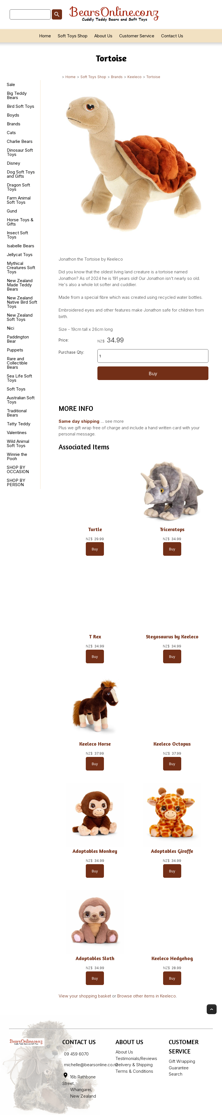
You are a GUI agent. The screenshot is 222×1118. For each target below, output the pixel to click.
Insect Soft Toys (17, 235)
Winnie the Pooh (17, 456)
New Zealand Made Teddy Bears (20, 285)
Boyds (13, 115)
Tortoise (153, 77)
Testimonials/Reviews (136, 1058)
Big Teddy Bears (17, 95)
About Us (103, 35)
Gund (12, 211)
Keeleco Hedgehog (172, 958)
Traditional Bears (17, 413)
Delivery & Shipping (134, 1064)
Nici (10, 328)
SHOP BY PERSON (16, 482)
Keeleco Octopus (172, 744)
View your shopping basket (85, 996)
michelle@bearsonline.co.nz (91, 1064)
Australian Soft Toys (21, 400)
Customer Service (136, 35)
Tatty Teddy (18, 423)
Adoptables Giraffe (172, 851)
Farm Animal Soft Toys (19, 200)
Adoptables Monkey (94, 851)
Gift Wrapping (182, 1061)
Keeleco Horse (95, 744)
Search (175, 1074)
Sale (11, 84)
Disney (13, 163)
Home (45, 35)
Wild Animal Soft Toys (18, 443)
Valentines (17, 432)
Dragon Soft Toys (18, 187)
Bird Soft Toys (20, 106)
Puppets (15, 350)
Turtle (95, 529)
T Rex (95, 637)
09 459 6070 (76, 1054)
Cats (11, 132)
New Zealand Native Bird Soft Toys (22, 302)
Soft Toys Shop (72, 35)
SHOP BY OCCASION (18, 469)
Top (212, 1009)
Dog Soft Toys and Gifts (21, 174)
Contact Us (172, 35)
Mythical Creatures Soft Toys (21, 267)
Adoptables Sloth (95, 958)
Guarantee (179, 1067)
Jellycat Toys (20, 254)
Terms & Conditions (134, 1071)
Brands (117, 77)
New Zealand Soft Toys (20, 317)
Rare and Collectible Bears (17, 363)
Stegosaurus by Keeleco (172, 637)
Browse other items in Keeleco (146, 996)
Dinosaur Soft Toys (20, 152)
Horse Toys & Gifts (20, 222)
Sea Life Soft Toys (19, 378)
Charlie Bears (20, 141)
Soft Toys (16, 389)
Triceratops (172, 529)
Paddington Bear (18, 339)
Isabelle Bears (20, 245)
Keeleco (134, 77)
